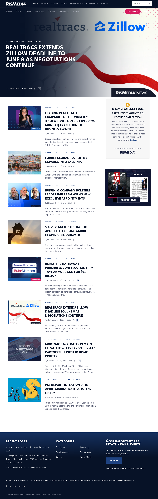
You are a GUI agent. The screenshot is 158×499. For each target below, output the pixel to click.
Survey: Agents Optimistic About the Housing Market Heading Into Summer (67, 231)
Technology (64, 11)
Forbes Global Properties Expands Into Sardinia (66, 160)
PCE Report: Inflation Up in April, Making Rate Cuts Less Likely (68, 389)
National (76, 339)
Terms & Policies (100, 480)
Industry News (34, 42)
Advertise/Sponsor (59, 480)
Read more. (134, 140)
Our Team (36, 480)
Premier (44, 3)
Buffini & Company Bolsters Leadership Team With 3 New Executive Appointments (68, 194)
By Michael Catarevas (53, 397)
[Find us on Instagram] (15, 486)
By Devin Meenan (51, 280)
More (103, 3)
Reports (54, 3)
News (35, 3)
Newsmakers (92, 3)
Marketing (39, 11)
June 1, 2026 (27, 88)
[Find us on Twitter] (11, 486)
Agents (9, 11)
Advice (59, 457)
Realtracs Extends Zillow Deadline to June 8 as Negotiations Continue (66, 311)
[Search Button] (149, 3)
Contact (46, 480)
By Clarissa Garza (13, 88)
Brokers (19, 11)
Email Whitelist (85, 480)
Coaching (51, 11)
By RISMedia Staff (51, 133)
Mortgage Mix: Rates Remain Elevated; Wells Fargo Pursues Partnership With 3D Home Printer (70, 350)
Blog (15, 480)
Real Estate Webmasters (52, 494)
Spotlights (60, 447)
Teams (29, 11)
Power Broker (76, 3)
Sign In (147, 11)
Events (64, 3)
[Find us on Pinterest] (19, 486)
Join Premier (133, 11)
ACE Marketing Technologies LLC (121, 480)
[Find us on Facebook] (6, 486)
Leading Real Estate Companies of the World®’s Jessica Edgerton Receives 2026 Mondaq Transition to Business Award (70, 121)
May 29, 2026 (67, 360)
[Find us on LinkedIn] (24, 486)
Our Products (25, 480)
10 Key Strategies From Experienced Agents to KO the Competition (128, 113)
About (8, 480)
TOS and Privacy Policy (137, 468)
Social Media (86, 457)
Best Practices (59, 222)
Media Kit (73, 480)
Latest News (65, 339)
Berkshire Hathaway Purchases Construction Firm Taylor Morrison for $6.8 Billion (69, 270)
